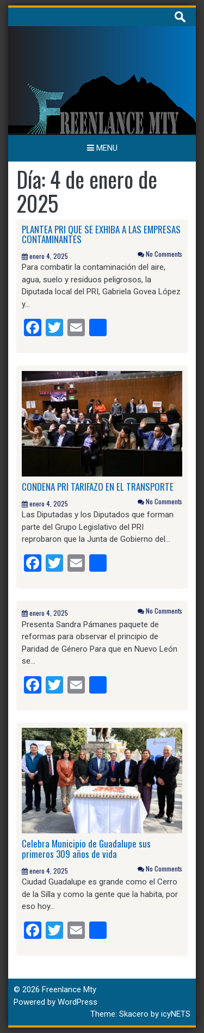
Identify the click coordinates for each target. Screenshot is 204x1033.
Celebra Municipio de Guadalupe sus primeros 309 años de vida (86, 849)
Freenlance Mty (69, 989)
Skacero (134, 1014)
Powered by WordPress (55, 1002)
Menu (102, 148)
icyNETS (175, 1014)
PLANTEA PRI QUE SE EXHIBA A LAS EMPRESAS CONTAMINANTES (101, 234)
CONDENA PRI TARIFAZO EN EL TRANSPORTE (98, 486)
